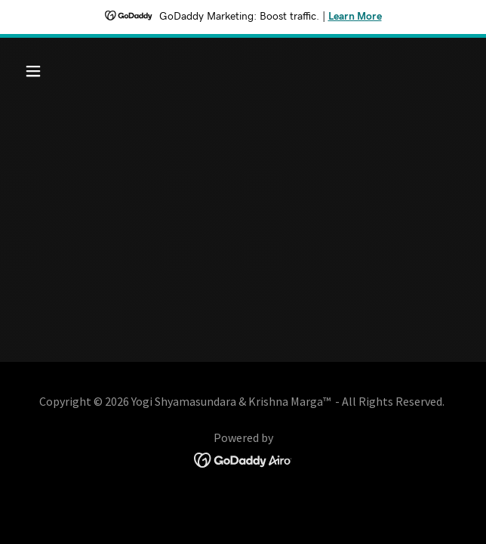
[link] (243, 458)
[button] (51, 71)
